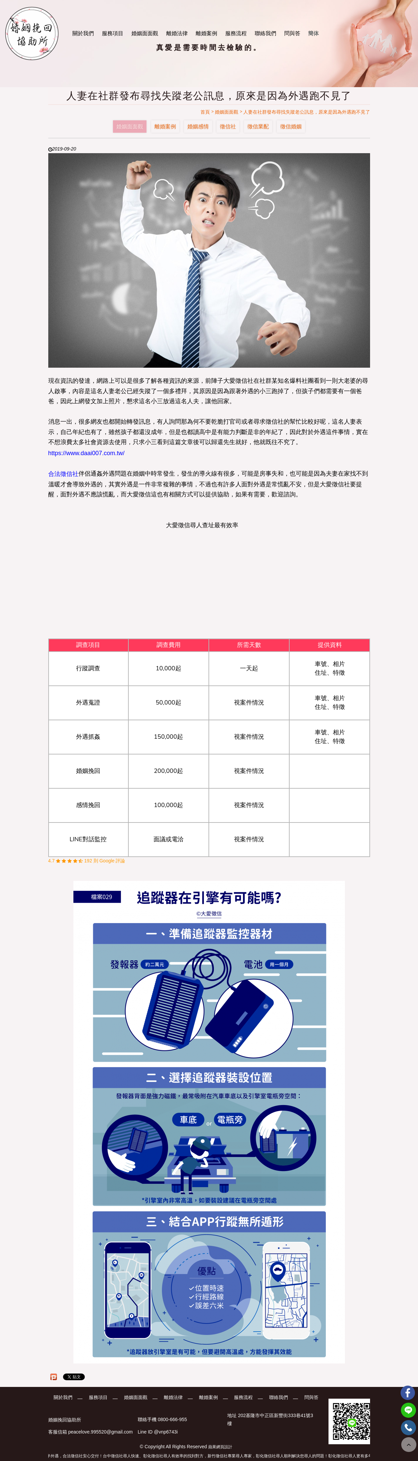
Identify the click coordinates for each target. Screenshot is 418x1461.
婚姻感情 (198, 126)
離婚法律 (177, 33)
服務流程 (236, 33)
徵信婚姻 (291, 126)
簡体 (313, 33)
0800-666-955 (172, 1419)
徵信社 (228, 126)
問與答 (292, 33)
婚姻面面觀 (144, 33)
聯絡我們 (265, 33)
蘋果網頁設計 (220, 1447)
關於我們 (83, 33)
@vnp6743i (166, 1432)
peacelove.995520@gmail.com (100, 1432)
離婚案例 (206, 33)
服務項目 (112, 33)
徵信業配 (258, 126)
